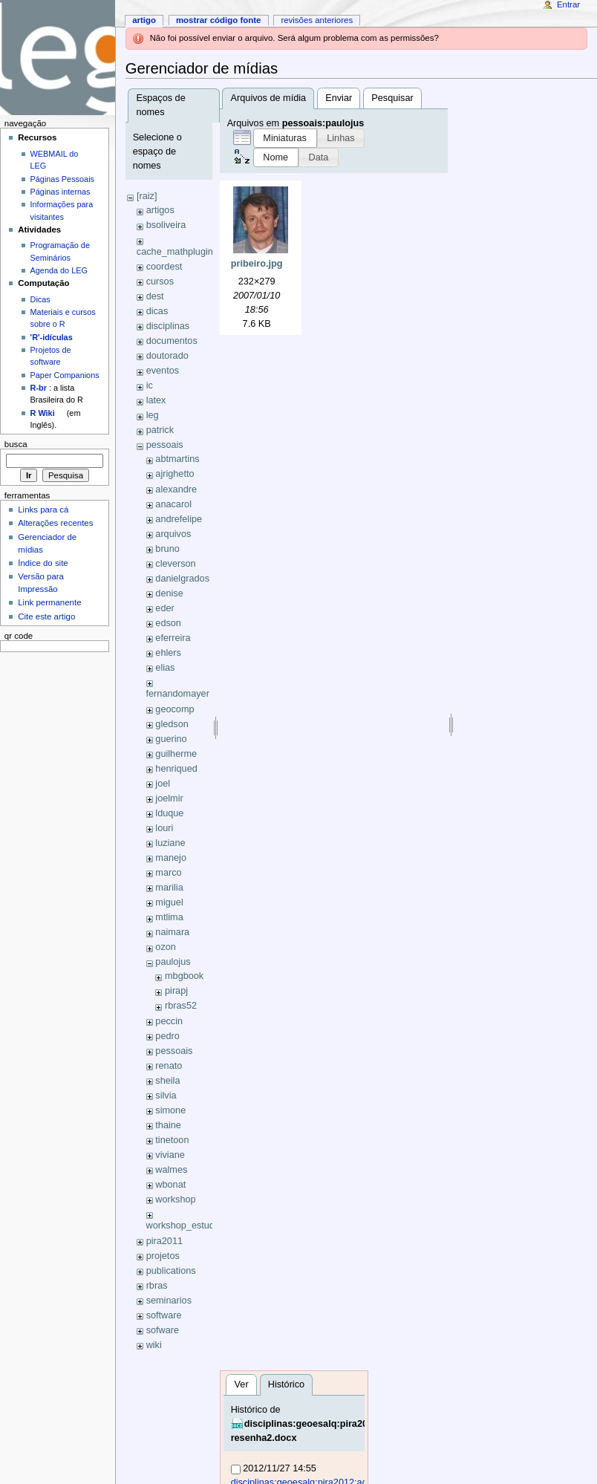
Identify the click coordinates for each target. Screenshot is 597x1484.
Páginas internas (60, 191)
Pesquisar (392, 98)
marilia (169, 887)
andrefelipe (178, 519)
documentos (172, 341)
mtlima (169, 917)
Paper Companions (65, 375)
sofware (162, 1330)
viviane (170, 1155)
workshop (175, 1199)
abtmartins (177, 459)
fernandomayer (177, 694)
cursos (160, 281)
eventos (162, 370)
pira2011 (164, 1241)
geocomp (174, 709)
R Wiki (42, 413)
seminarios (169, 1300)
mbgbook (184, 976)
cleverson (175, 564)
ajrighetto (174, 474)
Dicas (40, 299)
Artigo (144, 20)
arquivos (173, 534)
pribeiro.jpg (257, 263)
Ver (242, 1384)
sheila (167, 1080)
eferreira (172, 638)
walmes (171, 1170)
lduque (169, 813)
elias (164, 668)
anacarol (173, 504)
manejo (170, 858)
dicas (157, 311)
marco (168, 873)
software (164, 1315)
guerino (170, 739)
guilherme (176, 754)
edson (168, 623)
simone (170, 1110)
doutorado (167, 356)
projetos (163, 1256)
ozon (165, 947)
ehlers (168, 653)
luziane (170, 843)
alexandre (176, 489)
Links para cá (43, 509)
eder (164, 608)
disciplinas (168, 326)
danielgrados (182, 578)
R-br (38, 387)
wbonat (170, 1184)
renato (168, 1066)
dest (155, 296)
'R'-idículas (51, 337)
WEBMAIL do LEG (54, 159)
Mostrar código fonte (218, 20)
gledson (171, 724)
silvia (165, 1095)
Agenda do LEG (59, 270)
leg (152, 415)
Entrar (568, 4)
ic (149, 385)
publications (171, 1271)
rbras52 (181, 1005)
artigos (160, 210)
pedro (167, 1036)
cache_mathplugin (175, 252)
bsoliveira (166, 225)
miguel (169, 902)
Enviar (338, 98)
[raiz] (147, 196)
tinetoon (172, 1140)
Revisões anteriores (317, 20)
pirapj (176, 991)
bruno (167, 549)
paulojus (172, 962)
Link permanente (49, 602)
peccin (169, 1021)
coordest (164, 266)
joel (162, 783)
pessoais (164, 445)
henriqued (176, 769)
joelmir (169, 798)
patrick (160, 430)
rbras (157, 1285)
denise (169, 593)
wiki (154, 1345)
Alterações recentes (55, 522)
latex (156, 400)
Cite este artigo (46, 616)
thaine (168, 1125)
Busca (15, 444)
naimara (172, 932)
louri (164, 828)
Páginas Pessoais (62, 179)
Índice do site (43, 563)
